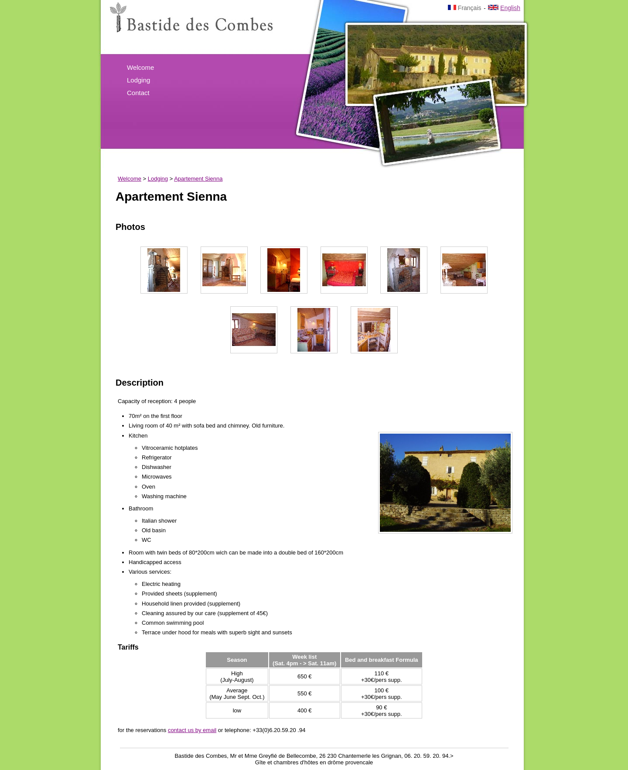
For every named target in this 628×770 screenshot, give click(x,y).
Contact (138, 92)
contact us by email (192, 730)
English (504, 7)
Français (464, 7)
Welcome (140, 67)
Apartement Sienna (198, 178)
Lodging (138, 80)
